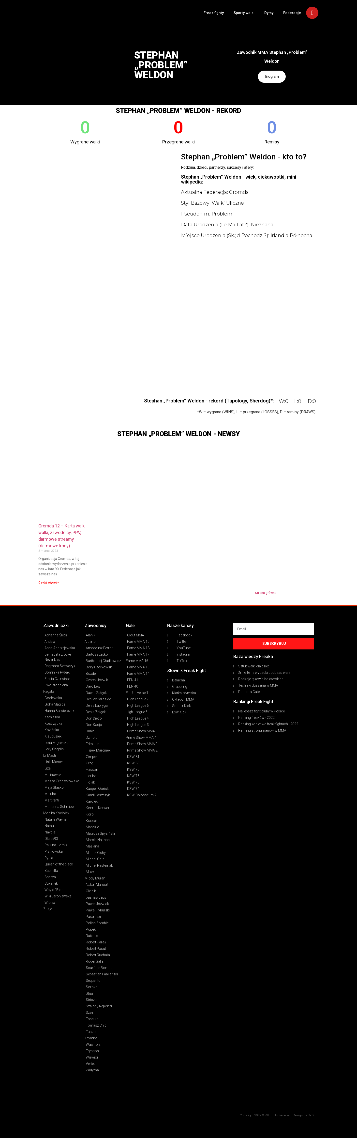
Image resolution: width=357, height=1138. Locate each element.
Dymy (268, 13)
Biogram (272, 76)
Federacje (292, 13)
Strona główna (265, 593)
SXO (311, 1115)
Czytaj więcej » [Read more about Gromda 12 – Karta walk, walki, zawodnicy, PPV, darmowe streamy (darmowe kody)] (48, 582)
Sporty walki (244, 13)
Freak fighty (214, 13)
